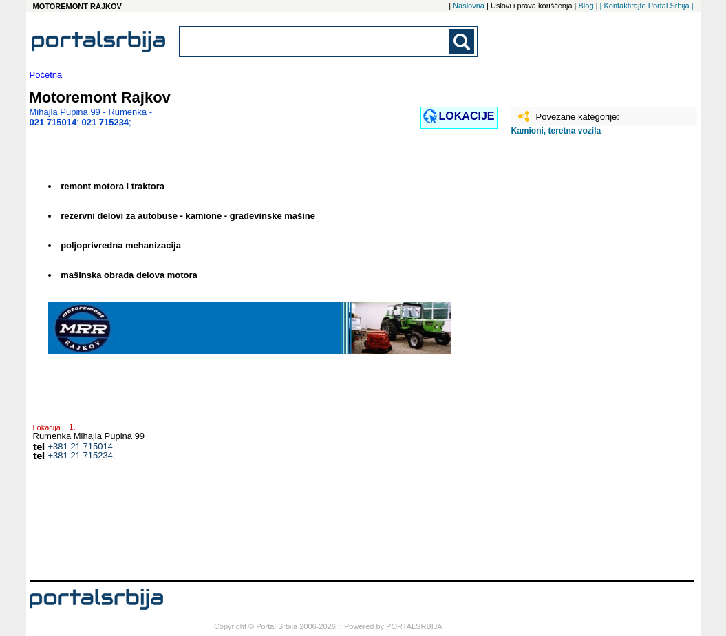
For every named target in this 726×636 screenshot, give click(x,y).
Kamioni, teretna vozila (556, 131)
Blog (586, 5)
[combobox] (315, 41)
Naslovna (468, 5)
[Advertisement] (580, 362)
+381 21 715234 (80, 455)
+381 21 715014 (80, 446)
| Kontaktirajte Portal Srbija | (647, 5)
